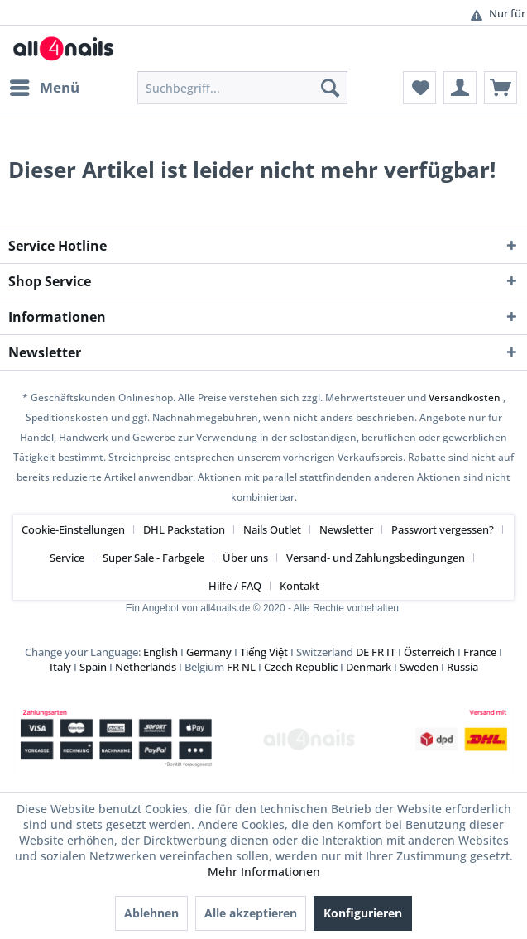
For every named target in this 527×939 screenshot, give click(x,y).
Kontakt (299, 585)
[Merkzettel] (419, 87)
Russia (462, 666)
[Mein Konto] (460, 87)
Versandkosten (465, 397)
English (160, 651)
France (479, 651)
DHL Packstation (184, 529)
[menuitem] (44, 87)
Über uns (245, 557)
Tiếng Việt (264, 651)
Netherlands (145, 666)
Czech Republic (301, 666)
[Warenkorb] (500, 87)
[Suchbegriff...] (242, 87)
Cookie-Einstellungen (73, 529)
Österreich (429, 651)
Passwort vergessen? (442, 529)
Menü (44, 85)
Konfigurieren (362, 913)
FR (377, 651)
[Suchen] (330, 87)
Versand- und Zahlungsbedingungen (375, 557)
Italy (60, 666)
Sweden (419, 666)
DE (362, 651)
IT (390, 651)
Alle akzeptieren (250, 913)
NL (249, 666)
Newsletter (346, 529)
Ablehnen (151, 913)
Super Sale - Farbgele (153, 557)
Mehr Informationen (264, 871)
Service (67, 557)
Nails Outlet (272, 529)
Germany (209, 651)
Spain (93, 666)
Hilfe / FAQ (234, 585)
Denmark (368, 666)
